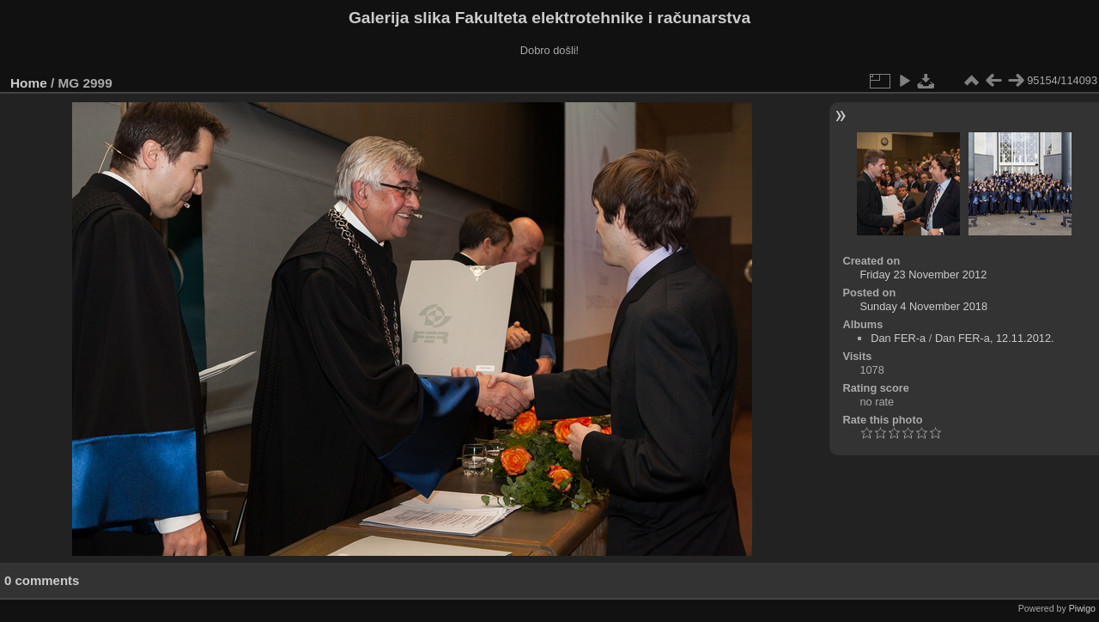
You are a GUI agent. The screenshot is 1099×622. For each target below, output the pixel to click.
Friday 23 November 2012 (923, 274)
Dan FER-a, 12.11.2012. (994, 338)
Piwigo (1082, 608)
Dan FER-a (898, 338)
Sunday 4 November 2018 (923, 306)
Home (28, 83)
